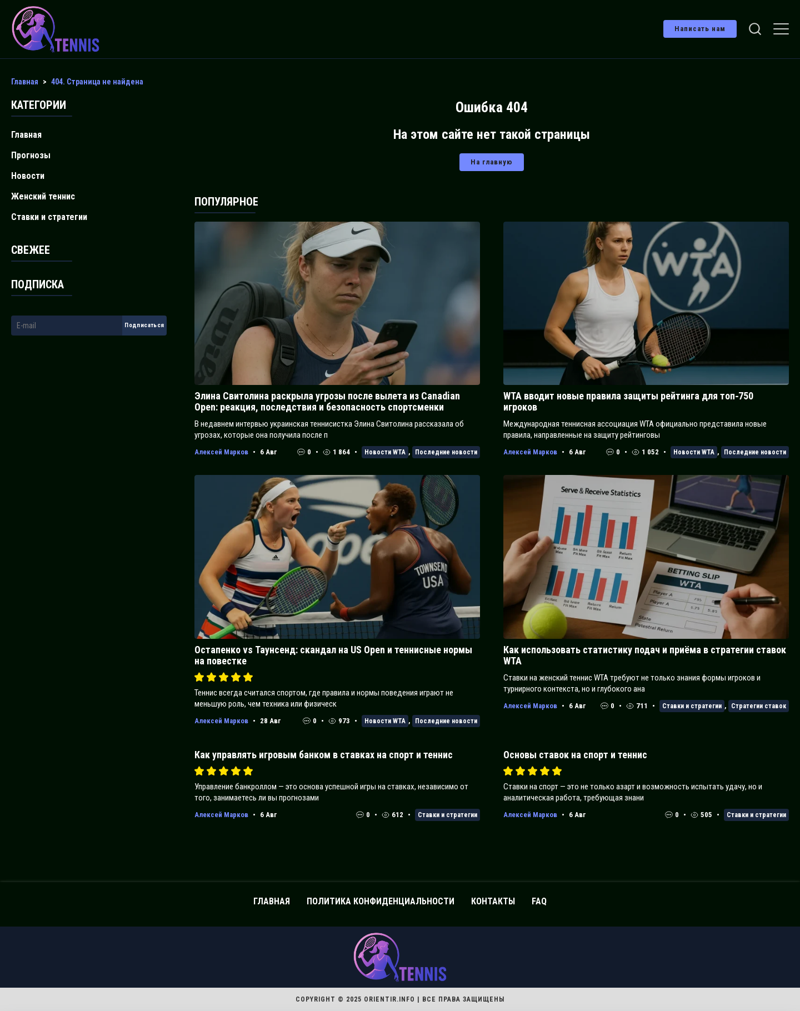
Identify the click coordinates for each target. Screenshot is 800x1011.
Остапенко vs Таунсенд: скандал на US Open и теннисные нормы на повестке (333, 655)
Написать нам (700, 28)
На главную (492, 162)
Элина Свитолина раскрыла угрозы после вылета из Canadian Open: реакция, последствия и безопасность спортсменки (327, 401)
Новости (27, 176)
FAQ (539, 901)
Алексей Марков (221, 452)
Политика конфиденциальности (380, 901)
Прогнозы (31, 155)
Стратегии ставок (758, 706)
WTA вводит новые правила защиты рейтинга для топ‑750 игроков (628, 401)
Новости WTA (385, 452)
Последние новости (446, 452)
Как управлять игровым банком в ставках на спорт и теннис (323, 754)
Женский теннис (43, 196)
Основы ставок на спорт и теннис (575, 754)
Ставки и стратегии (692, 706)
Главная (26, 134)
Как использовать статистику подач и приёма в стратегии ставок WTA (644, 655)
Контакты (493, 901)
